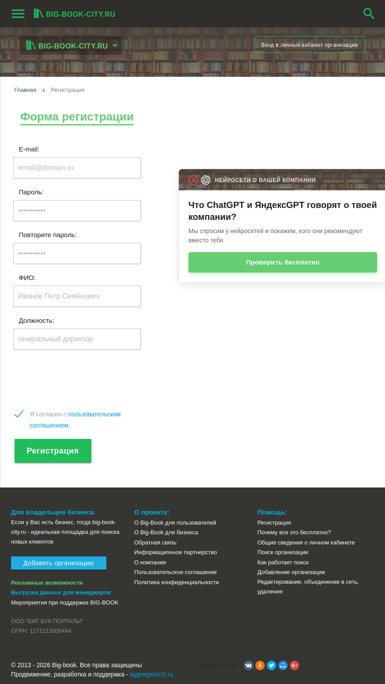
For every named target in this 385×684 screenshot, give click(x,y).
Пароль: (31, 192)
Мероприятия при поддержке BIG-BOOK (65, 602)
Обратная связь (155, 542)
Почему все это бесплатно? (294, 532)
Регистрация (53, 450)
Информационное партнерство (175, 552)
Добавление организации (291, 572)
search (369, 13)
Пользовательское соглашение (175, 572)
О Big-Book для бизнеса (166, 532)
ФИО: (27, 277)
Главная (25, 90)
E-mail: (29, 149)
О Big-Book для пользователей (175, 522)
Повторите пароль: (48, 234)
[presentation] (80, 380)
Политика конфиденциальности (176, 582)
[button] (248, 665)
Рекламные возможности (47, 582)
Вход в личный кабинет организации (309, 45)
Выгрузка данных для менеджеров (61, 592)
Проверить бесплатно (283, 262)
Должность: (36, 320)
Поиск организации (282, 552)
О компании (150, 562)
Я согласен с (75, 415)
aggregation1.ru (151, 674)
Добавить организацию (58, 563)
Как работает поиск (283, 562)
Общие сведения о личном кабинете (306, 542)
